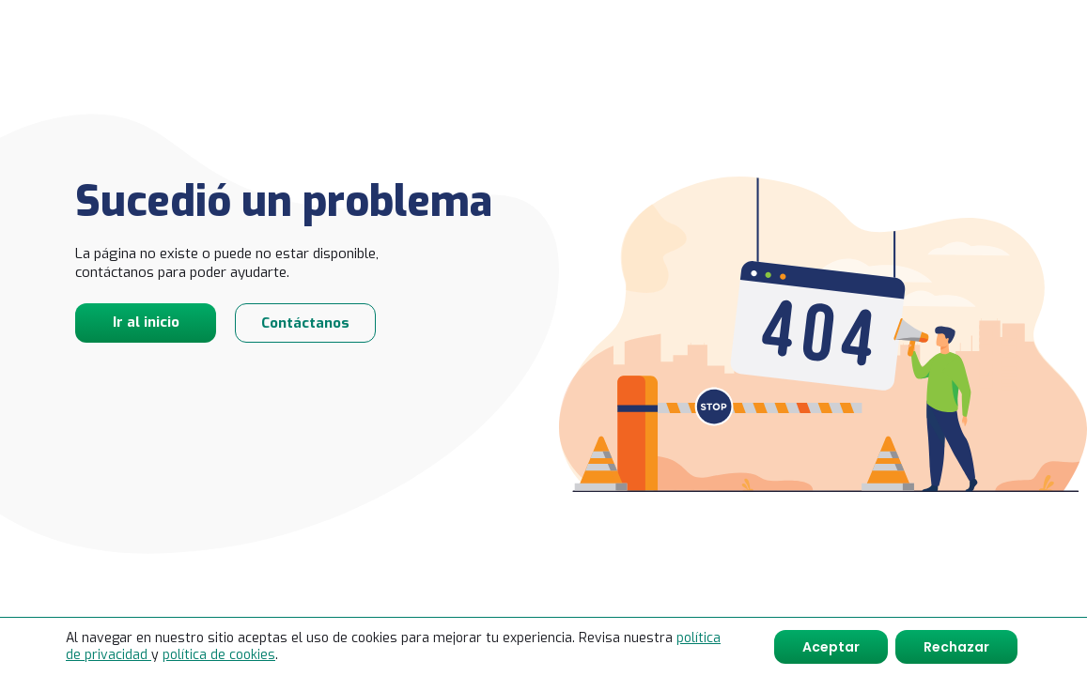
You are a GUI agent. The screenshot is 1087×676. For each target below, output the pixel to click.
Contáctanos (305, 323)
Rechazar (956, 647)
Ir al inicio (146, 322)
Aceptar (831, 647)
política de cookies (219, 655)
